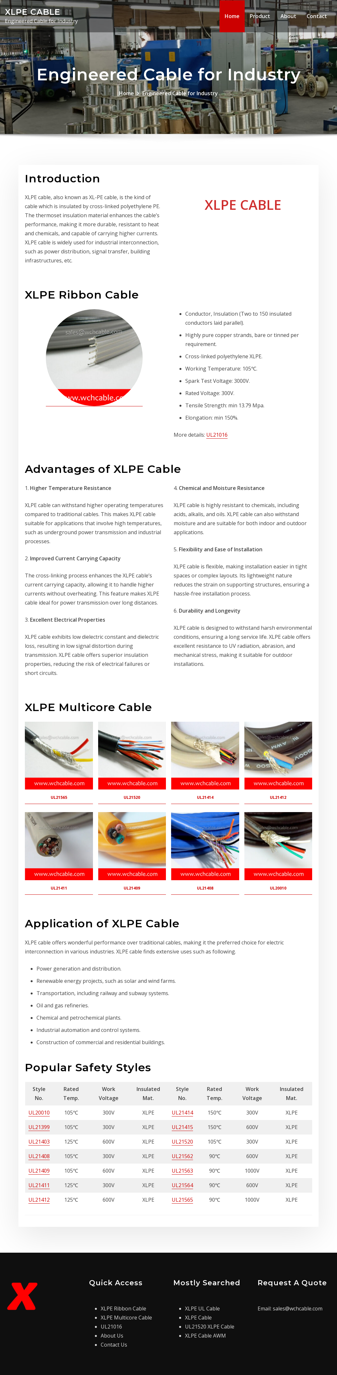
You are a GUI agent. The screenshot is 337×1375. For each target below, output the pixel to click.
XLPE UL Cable (202, 1308)
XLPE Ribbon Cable (123, 1308)
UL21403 (39, 1141)
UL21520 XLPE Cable (209, 1326)
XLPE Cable (198, 1317)
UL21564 (182, 1185)
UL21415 (182, 1127)
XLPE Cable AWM (205, 1335)
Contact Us (114, 1344)
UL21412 (39, 1199)
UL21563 (182, 1170)
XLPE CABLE (32, 12)
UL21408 (39, 1156)
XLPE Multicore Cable (126, 1317)
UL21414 (182, 1112)
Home (232, 16)
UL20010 (39, 1112)
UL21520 (182, 1141)
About (288, 16)
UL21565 (182, 1199)
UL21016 (217, 434)
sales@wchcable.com (297, 1308)
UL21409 (39, 1170)
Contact (317, 16)
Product (260, 16)
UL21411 (39, 1185)
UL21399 (39, 1127)
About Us (112, 1335)
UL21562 (182, 1156)
